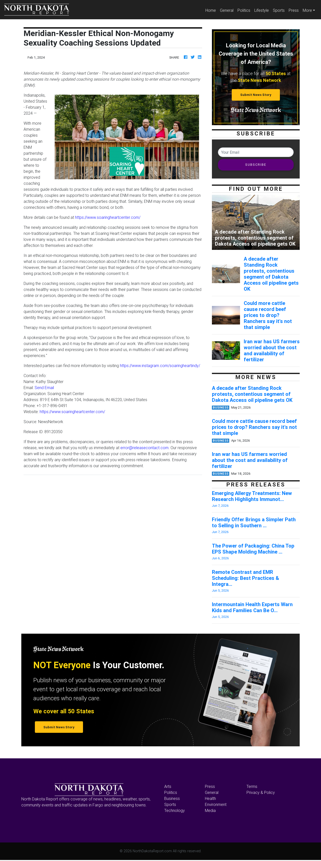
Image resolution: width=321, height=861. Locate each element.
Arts (167, 786)
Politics (243, 10)
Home (211, 10)
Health (210, 798)
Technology (174, 810)
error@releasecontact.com (144, 447)
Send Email (44, 387)
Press (294, 10)
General (226, 10)
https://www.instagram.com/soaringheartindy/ (160, 365)
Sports (279, 10)
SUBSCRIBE (255, 164)
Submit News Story (255, 95)
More (307, 10)
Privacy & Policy (261, 792)
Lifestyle (261, 10)
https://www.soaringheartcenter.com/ (107, 217)
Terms (252, 786)
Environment (215, 804)
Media (210, 810)
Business (172, 798)
